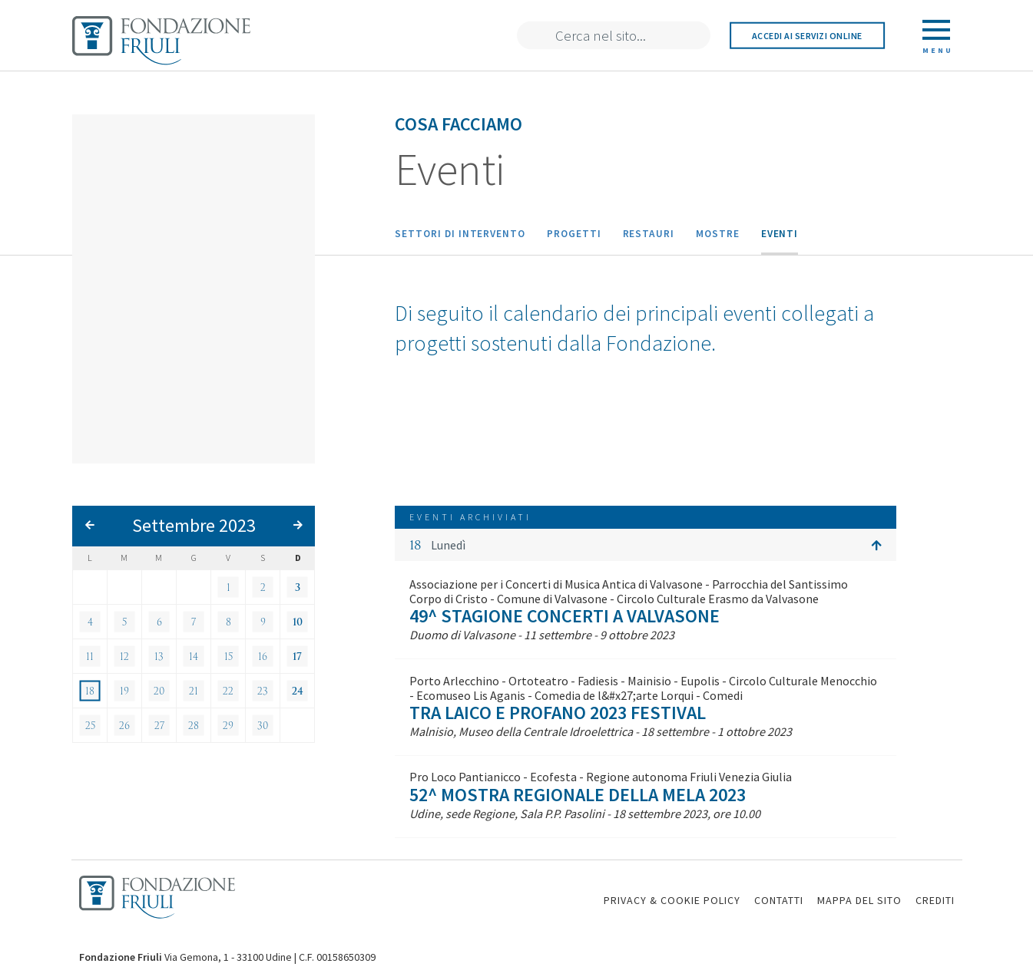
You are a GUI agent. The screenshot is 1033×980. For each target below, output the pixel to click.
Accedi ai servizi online (807, 35)
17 (297, 656)
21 (193, 691)
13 (159, 656)
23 (262, 691)
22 (228, 691)
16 (262, 656)
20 (159, 691)
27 (159, 725)
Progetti (574, 233)
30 (262, 725)
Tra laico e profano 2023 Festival (557, 712)
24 (297, 691)
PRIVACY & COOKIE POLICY (672, 900)
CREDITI (935, 900)
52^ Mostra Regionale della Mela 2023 (577, 795)
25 (90, 725)
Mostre (718, 233)
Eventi (780, 233)
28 (193, 725)
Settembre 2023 (194, 525)
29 (228, 725)
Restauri (648, 233)
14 (193, 656)
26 (124, 725)
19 (124, 691)
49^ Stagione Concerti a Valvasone (564, 616)
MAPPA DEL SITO (859, 900)
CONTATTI (778, 900)
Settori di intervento (460, 233)
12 (124, 656)
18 (89, 691)
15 (228, 656)
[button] (645, 545)
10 (298, 622)
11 (90, 656)
